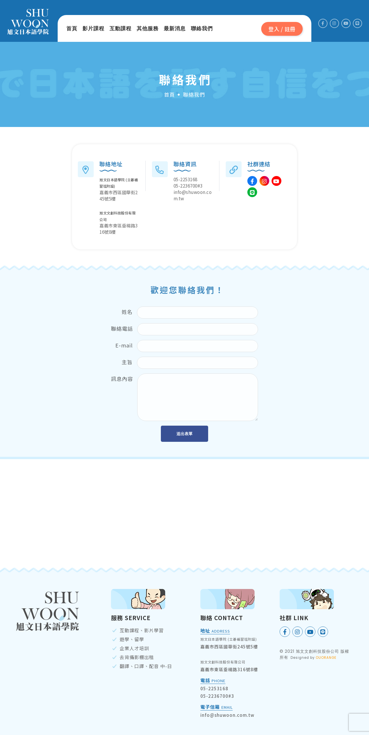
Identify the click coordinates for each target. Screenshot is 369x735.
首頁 (71, 28)
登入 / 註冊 (281, 29)
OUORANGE (326, 657)
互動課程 (120, 28)
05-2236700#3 (188, 185)
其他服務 (148, 28)
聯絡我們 (202, 28)
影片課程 (93, 28)
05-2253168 (185, 179)
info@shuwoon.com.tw (227, 715)
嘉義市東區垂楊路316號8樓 (229, 669)
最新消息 (175, 28)
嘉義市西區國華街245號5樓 (229, 647)
